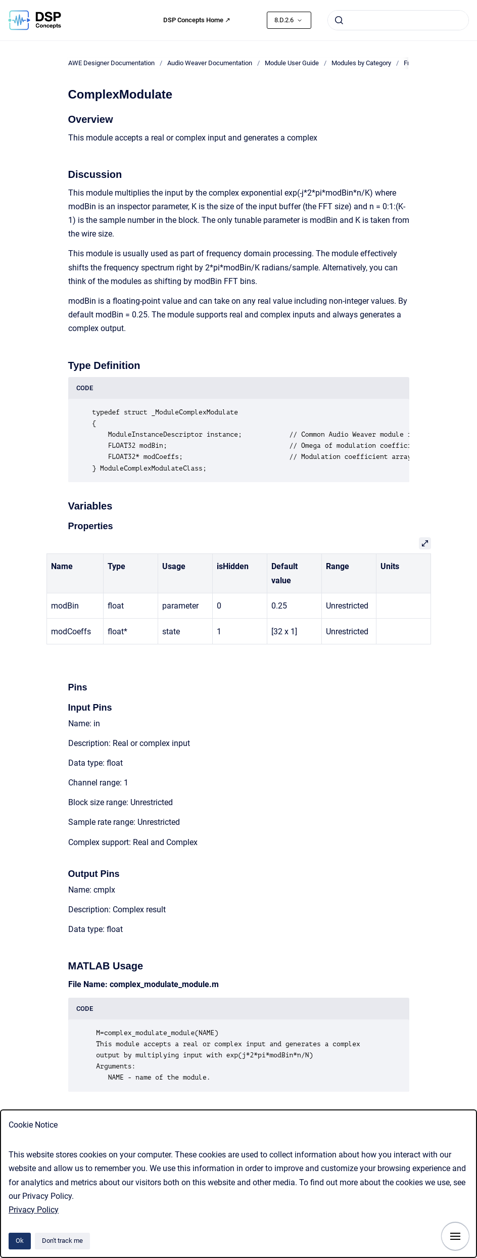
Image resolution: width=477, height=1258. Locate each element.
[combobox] (398, 20)
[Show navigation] (455, 1236)
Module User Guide (292, 63)
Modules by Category (361, 63)
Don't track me (62, 1240)
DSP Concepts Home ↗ (196, 20)
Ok (20, 1240)
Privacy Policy (34, 1210)
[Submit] (339, 20)
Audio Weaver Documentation (209, 63)
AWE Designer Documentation (111, 63)
